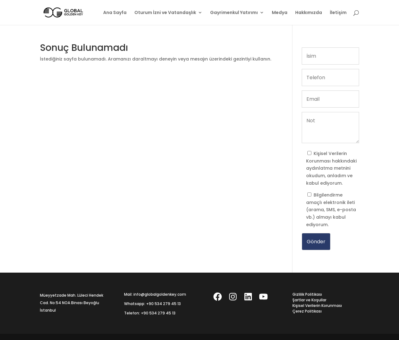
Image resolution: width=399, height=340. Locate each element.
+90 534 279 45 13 (163, 303)
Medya (279, 13)
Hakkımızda (308, 13)
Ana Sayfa (115, 13)
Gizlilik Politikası (307, 294)
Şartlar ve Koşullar (309, 300)
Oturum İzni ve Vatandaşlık (165, 13)
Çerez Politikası (307, 311)
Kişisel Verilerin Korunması (317, 305)
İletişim (338, 13)
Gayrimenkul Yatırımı (234, 13)
